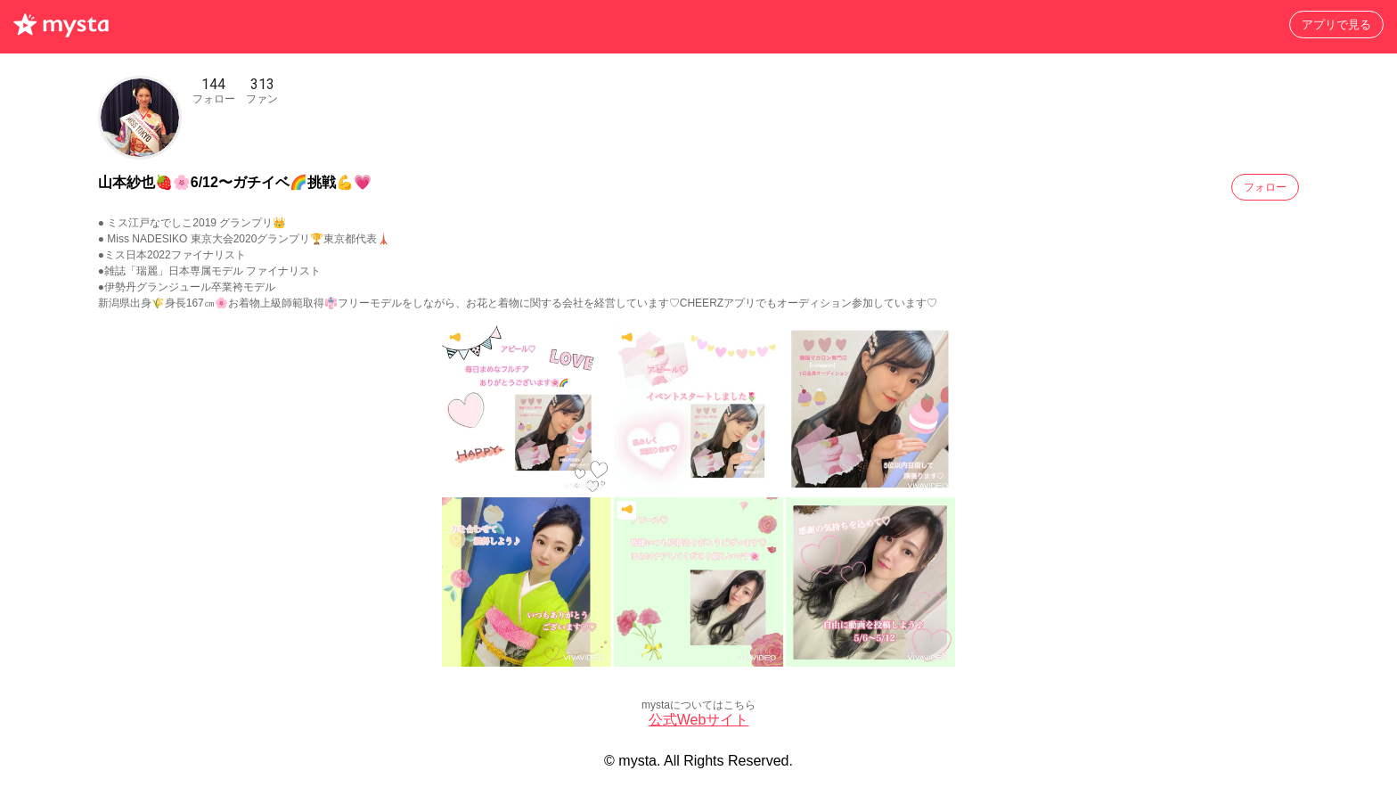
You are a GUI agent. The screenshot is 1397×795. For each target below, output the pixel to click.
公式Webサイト (699, 719)
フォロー (1265, 187)
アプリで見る (1336, 24)
